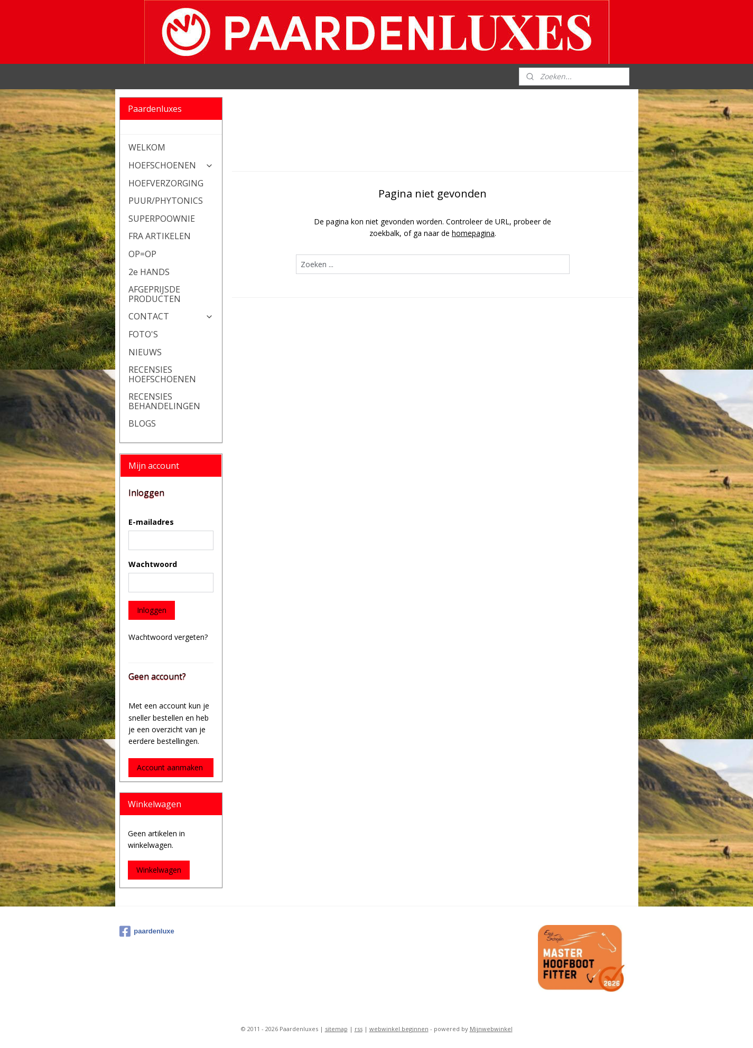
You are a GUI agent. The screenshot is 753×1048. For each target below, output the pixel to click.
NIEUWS (145, 352)
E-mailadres (151, 522)
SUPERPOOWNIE (161, 218)
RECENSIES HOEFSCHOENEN (162, 374)
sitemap (336, 1029)
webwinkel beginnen (399, 1029)
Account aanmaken (170, 767)
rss (358, 1029)
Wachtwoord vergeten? (168, 637)
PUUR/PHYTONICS (165, 200)
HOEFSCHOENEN (170, 165)
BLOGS (142, 423)
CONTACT (170, 316)
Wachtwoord (152, 564)
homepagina (473, 233)
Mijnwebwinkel (491, 1029)
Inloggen (151, 610)
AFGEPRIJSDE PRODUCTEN (154, 294)
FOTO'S (143, 334)
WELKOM (146, 147)
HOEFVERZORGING (165, 183)
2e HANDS (149, 272)
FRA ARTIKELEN (159, 236)
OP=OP (142, 254)
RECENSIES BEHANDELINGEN (164, 401)
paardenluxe (146, 931)
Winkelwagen (158, 870)
